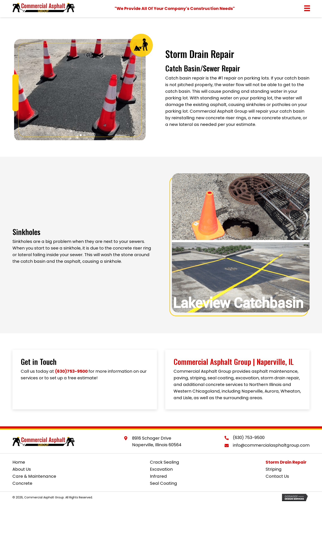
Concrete (22, 483)
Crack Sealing (164, 462)
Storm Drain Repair (286, 462)
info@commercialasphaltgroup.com (271, 445)
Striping (274, 469)
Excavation (161, 469)
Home (18, 462)
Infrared (158, 476)
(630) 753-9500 (249, 437)
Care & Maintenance (34, 476)
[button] (81, 135)
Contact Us (277, 476)
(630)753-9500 (71, 371)
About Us (21, 469)
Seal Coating (163, 483)
